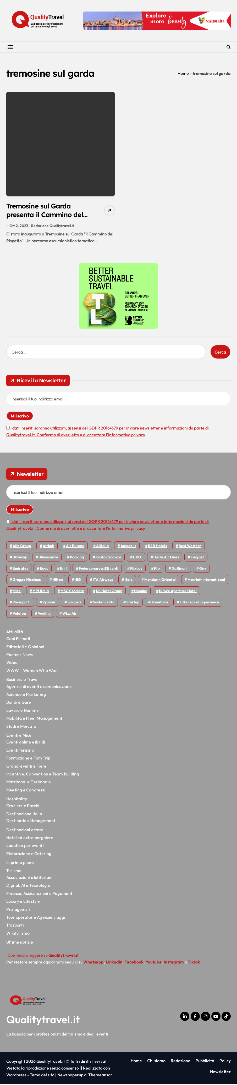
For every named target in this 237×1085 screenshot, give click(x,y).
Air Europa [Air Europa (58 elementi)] (75, 546)
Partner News (19, 655)
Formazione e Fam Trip (28, 758)
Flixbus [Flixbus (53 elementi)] (136, 569)
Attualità (14, 632)
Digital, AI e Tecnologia (28, 886)
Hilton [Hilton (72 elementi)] (57, 580)
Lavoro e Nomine (22, 711)
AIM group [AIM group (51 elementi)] (22, 546)
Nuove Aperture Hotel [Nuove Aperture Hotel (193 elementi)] (178, 591)
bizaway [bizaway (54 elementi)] (20, 557)
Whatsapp (93, 962)
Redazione (180, 1061)
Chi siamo (156, 1061)
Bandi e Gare (18, 703)
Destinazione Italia (24, 814)
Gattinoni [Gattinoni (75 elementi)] (180, 569)
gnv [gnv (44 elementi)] (202, 569)
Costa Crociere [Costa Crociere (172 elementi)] (108, 557)
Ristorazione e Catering (29, 854)
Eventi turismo (20, 750)
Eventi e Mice (19, 736)
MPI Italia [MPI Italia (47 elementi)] (40, 591)
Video (12, 663)
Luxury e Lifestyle (23, 902)
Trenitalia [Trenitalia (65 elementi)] (159, 603)
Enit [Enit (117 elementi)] (63, 569)
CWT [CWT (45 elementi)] (137, 557)
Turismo (13, 871)
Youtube (154, 962)
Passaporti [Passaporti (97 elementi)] (22, 603)
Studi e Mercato (21, 727)
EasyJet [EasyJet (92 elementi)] (197, 557)
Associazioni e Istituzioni (29, 878)
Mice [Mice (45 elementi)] (17, 591)
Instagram (174, 962)
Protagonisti (18, 910)
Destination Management (30, 821)
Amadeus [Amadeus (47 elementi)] (128, 546)
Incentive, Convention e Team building (42, 774)
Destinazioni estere (24, 830)
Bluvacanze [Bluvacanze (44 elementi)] (48, 557)
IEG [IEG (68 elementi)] (78, 580)
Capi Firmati (18, 639)
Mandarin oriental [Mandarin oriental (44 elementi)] (160, 580)
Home (183, 73)
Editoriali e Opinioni (25, 647)
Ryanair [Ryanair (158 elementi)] (49, 603)
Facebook (134, 962)
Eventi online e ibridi (25, 743)
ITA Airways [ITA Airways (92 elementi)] (103, 580)
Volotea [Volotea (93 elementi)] (19, 614)
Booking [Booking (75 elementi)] (77, 557)
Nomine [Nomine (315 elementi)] (140, 591)
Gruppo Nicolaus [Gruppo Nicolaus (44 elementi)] (27, 580)
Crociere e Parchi (22, 806)
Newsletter (220, 1072)
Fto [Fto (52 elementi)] (157, 569)
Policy (225, 1061)
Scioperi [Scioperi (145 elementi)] (74, 603)
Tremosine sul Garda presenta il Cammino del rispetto (47, 215)
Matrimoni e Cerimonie (28, 782)
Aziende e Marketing (26, 695)
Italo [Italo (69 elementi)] (129, 580)
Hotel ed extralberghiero (29, 838)
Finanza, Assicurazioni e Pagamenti (40, 894)
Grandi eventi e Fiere (26, 766)
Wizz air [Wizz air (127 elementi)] (69, 614)
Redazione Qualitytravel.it (52, 226)
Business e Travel (22, 680)
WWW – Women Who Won (32, 671)
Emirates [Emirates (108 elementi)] (20, 569)
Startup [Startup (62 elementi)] (132, 603)
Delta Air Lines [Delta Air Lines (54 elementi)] (166, 557)
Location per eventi (25, 846)
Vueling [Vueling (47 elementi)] (44, 614)
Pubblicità (205, 1061)
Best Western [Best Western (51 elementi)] (190, 546)
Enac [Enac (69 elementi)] (44, 569)
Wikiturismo (18, 934)
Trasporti (15, 926)
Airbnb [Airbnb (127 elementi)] (48, 546)
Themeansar (100, 1075)
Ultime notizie (19, 942)
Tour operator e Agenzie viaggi (35, 918)
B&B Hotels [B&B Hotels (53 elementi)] (157, 546)
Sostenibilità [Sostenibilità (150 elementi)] (103, 603)
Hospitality (16, 799)
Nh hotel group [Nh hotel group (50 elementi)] (109, 591)
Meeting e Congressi (25, 790)
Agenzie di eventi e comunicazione (39, 687)
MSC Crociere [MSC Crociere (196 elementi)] (72, 591)
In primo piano (20, 863)
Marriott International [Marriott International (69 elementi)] (206, 580)
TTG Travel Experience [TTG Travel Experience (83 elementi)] (199, 603)
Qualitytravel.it (43, 1020)
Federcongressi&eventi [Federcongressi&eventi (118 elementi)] (98, 569)
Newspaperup (70, 1075)
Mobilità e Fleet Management (34, 719)
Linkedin (114, 962)
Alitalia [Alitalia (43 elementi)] (102, 546)
